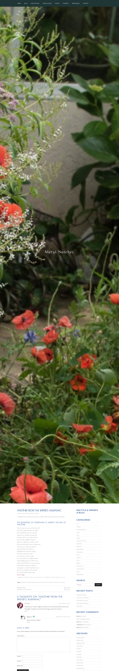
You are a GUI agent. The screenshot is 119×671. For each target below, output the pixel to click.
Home (19, 3)
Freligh (22, 582)
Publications (35, 3)
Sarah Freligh (27, 582)
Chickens (78, 526)
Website (19, 666)
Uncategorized (79, 574)
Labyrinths (79, 543)
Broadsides (76, 3)
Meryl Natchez (59, 251)
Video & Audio (47, 3)
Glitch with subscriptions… (82, 603)
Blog (25, 3)
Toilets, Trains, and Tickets (82, 597)
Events (57, 3)
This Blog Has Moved (81, 595)
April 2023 (79, 657)
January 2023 (79, 665)
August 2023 (79, 646)
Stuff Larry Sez (79, 566)
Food (77, 535)
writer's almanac (61, 582)
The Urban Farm (80, 568)
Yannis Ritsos (79, 606)
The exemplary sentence (82, 600)
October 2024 (79, 640)
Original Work (79, 549)
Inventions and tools (81, 540)
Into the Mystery (85, 621)
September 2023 (80, 643)
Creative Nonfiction (81, 529)
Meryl (31, 513)
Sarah (26, 603)
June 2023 (78, 651)
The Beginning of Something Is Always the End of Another (44, 582)
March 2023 (79, 660)
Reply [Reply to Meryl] (28, 622)
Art (77, 524)
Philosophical (79, 552)
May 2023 (78, 654)
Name (19, 656)
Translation (83, 616)
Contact (85, 3)
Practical (78, 557)
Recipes (78, 563)
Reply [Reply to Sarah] (26, 611)
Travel (77, 571)
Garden (78, 538)
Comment (21, 636)
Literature (78, 546)
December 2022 (80, 668)
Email (19, 661)
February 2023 (79, 662)
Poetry (36, 513)
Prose (77, 560)
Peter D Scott (79, 619)
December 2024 (80, 637)
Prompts (66, 3)
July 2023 (78, 648)
